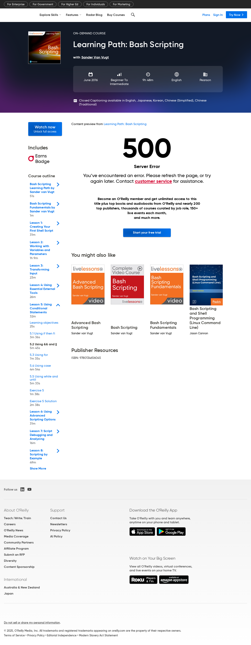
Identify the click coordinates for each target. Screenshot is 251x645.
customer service (153, 181)
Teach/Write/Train (17, 518)
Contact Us (58, 518)
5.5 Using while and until (44, 380)
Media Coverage (16, 536)
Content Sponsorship (19, 567)
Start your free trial (147, 232)
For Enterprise (16, 4)
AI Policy (56, 536)
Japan (8, 593)
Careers (9, 524)
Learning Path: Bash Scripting (125, 124)
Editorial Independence (61, 635)
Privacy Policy (60, 530)
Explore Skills (50, 15)
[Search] (132, 14)
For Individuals (95, 4)
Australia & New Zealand (22, 587)
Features (73, 15)
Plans (206, 15)
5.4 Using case (40, 368)
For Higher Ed (69, 4)
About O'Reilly (16, 510)
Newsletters (58, 524)
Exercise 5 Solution (43, 403)
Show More (38, 468)
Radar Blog (94, 15)
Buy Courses (116, 15)
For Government (43, 4)
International (15, 579)
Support (57, 510)
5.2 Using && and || (43, 346)
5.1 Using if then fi (42, 336)
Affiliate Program (16, 548)
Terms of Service (14, 635)
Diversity (10, 561)
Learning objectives (44, 325)
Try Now (236, 15)
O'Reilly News (13, 530)
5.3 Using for (39, 357)
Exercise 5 (37, 393)
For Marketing (121, 4)
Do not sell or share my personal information (32, 622)
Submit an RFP (14, 555)
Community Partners (19, 542)
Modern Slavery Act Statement (98, 635)
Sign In (218, 15)
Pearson (205, 80)
